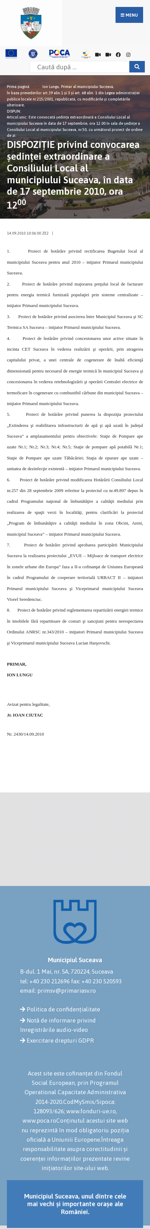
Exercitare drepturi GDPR (60, 1040)
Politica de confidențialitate (63, 1009)
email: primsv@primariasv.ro (58, 990)
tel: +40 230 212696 (45, 981)
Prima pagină (18, 87)
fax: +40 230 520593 (96, 981)
